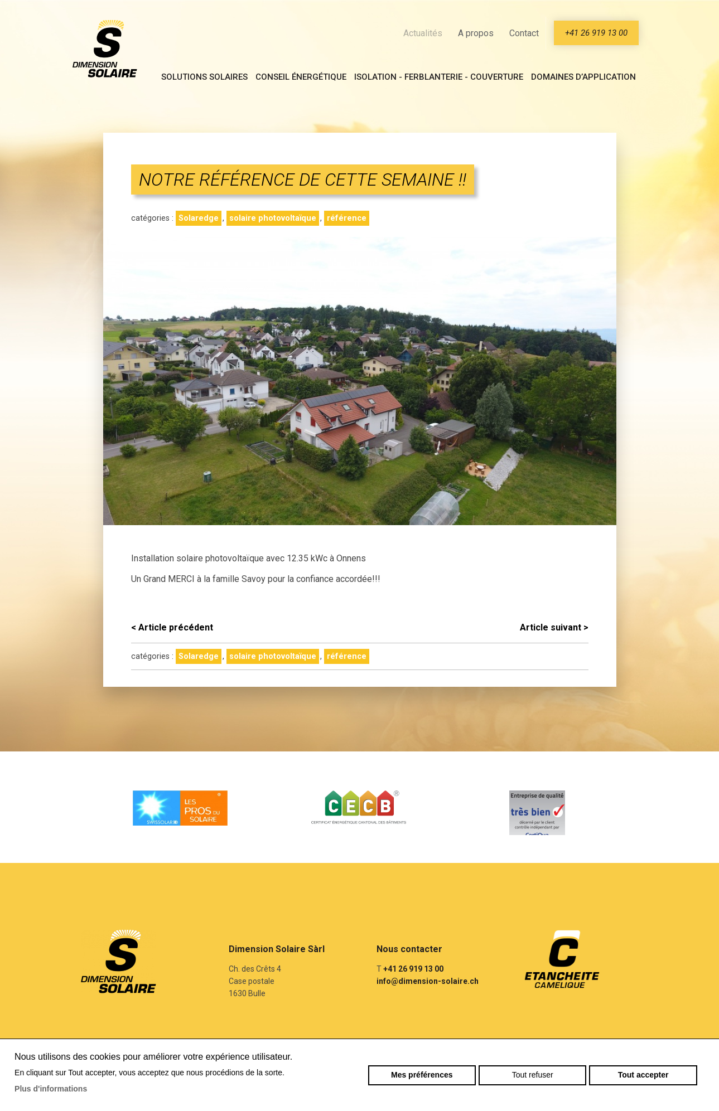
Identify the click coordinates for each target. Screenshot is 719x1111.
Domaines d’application (583, 77)
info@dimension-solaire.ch (428, 981)
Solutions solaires (204, 77)
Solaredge (198, 218)
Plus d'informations (51, 1088)
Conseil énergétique (300, 77)
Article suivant (554, 627)
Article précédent (172, 627)
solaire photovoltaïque (272, 218)
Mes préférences (422, 1074)
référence (346, 218)
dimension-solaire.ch (105, 49)
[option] (181, 807)
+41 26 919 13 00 (596, 33)
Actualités (422, 33)
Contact (524, 33)
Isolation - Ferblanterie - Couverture (438, 77)
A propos (476, 33)
